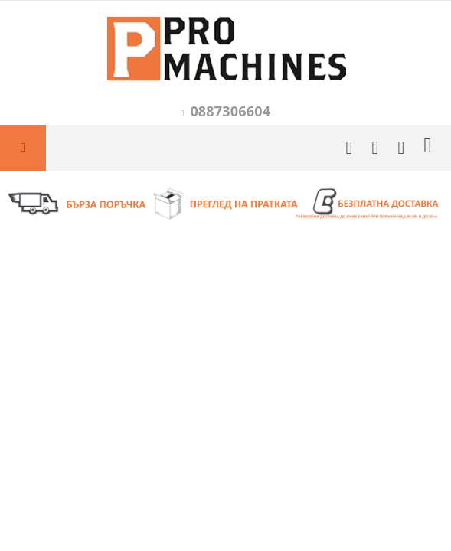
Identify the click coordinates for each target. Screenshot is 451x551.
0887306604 (230, 111)
